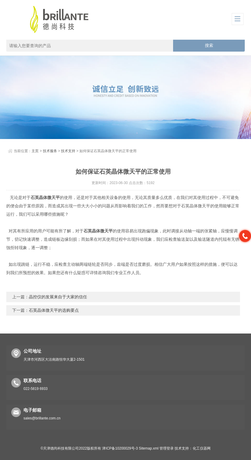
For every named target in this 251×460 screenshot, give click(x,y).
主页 (35, 151)
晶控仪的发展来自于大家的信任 (58, 296)
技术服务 (50, 151)
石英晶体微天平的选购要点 (54, 310)
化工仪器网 (202, 448)
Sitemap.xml (149, 448)
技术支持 (68, 151)
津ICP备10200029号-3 (120, 448)
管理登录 (166, 448)
